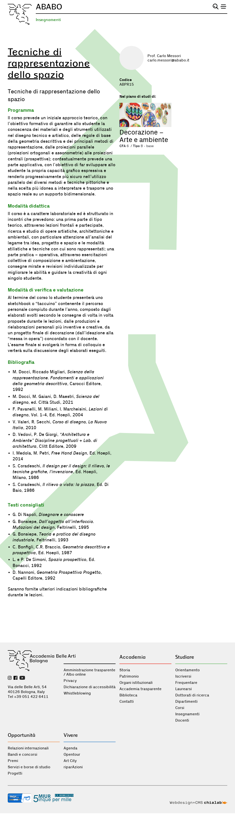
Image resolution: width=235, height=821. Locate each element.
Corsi (179, 708)
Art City (70, 761)
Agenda (70, 748)
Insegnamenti (48, 19)
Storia (124, 670)
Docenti (182, 720)
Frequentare (186, 682)
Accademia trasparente (140, 689)
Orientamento (187, 670)
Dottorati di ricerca (192, 695)
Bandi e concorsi (22, 754)
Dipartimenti (186, 701)
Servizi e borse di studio (29, 767)
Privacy (70, 681)
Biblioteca (128, 695)
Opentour (72, 754)
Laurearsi (183, 689)
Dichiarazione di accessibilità (90, 687)
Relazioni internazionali (28, 748)
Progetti (15, 773)
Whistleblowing (77, 693)
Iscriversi (183, 676)
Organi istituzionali (136, 682)
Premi (13, 761)
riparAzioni (73, 767)
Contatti (126, 701)
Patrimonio (129, 676)
